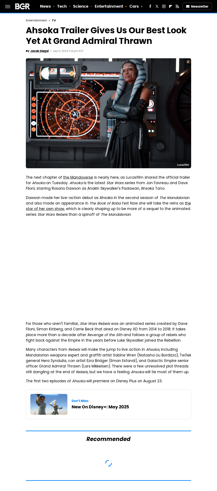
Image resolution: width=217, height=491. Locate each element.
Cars (134, 6)
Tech (62, 6)
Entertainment (109, 6)
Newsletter (197, 6)
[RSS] (177, 6)
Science (81, 6)
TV (54, 20)
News (45, 6)
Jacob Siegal (39, 51)
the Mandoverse (78, 178)
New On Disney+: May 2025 (100, 407)
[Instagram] (164, 6)
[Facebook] (150, 6)
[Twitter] (157, 6)
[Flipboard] (170, 6)
